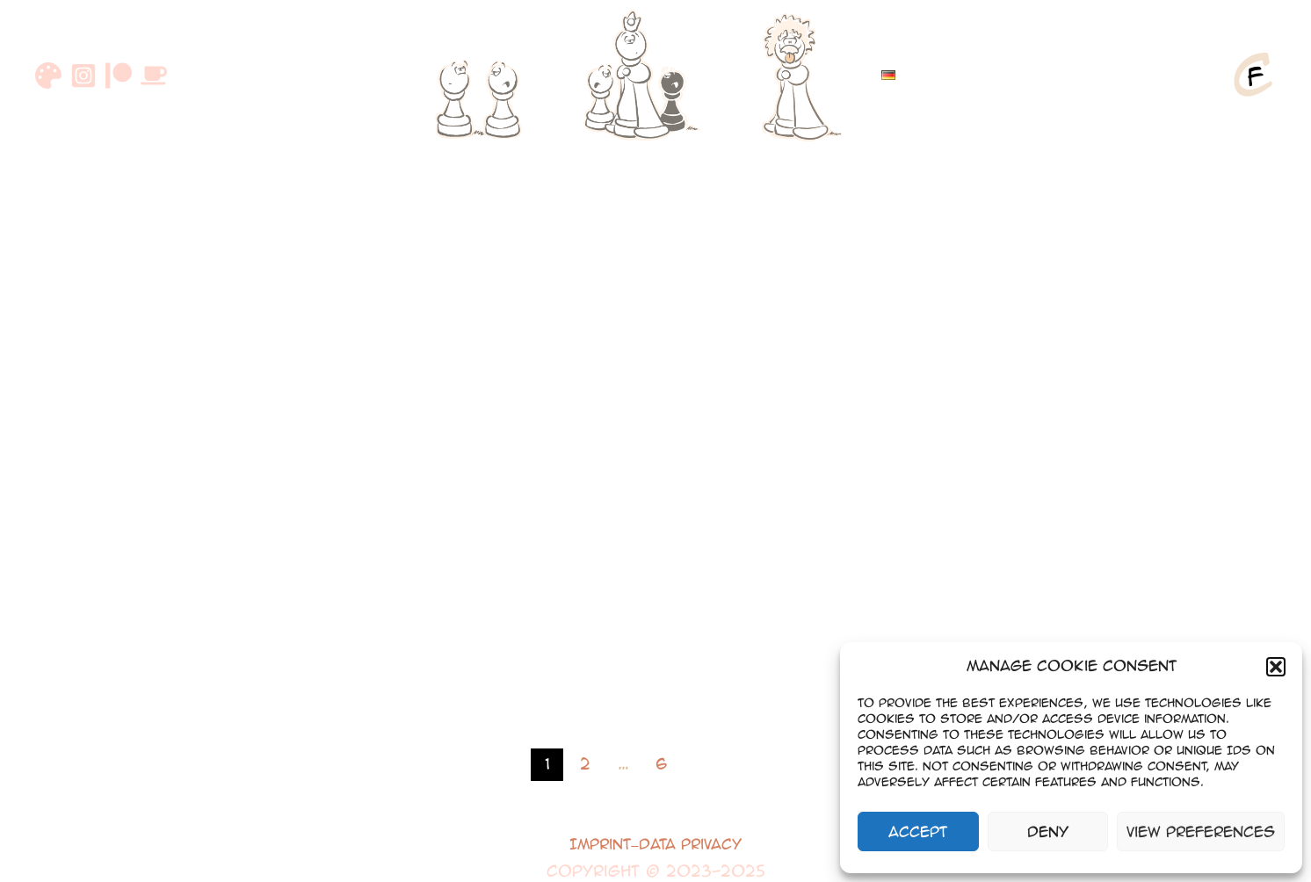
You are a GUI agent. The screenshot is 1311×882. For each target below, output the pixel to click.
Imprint (600, 843)
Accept (917, 831)
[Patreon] (118, 75)
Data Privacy (690, 843)
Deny (1047, 831)
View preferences (1200, 831)
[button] (1276, 667)
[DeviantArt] (48, 75)
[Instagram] (83, 75)
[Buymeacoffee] (153, 75)
